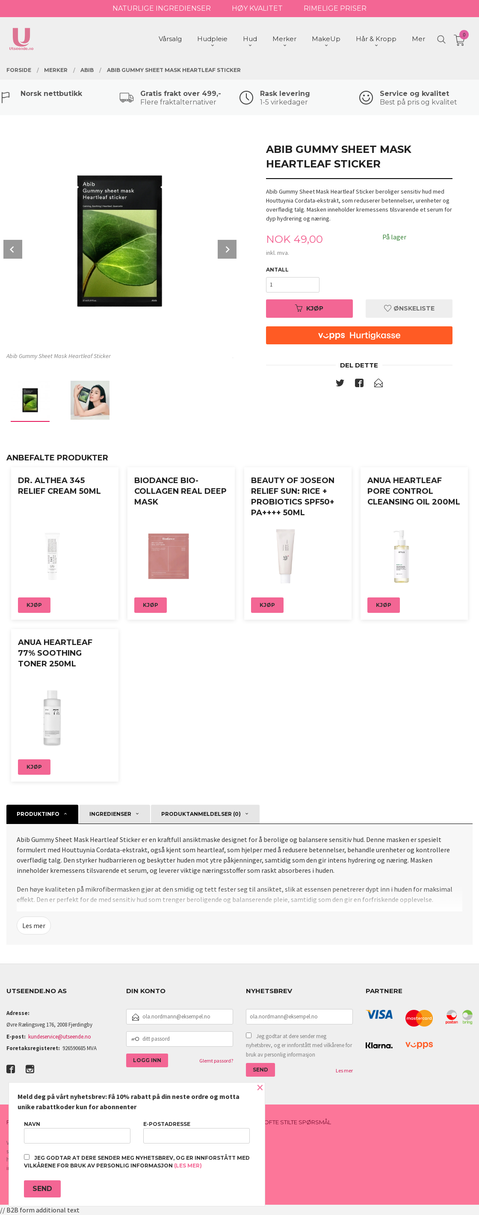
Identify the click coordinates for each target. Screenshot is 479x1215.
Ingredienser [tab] (110, 814)
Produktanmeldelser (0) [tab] (201, 814)
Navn (77, 1132)
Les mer (33, 925)
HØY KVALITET (257, 8)
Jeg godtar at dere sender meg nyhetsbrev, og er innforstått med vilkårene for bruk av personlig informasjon (299, 1045)
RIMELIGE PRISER (335, 8)
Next (227, 249)
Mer (418, 39)
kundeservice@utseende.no (59, 1036)
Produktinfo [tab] (38, 814)
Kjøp (309, 308)
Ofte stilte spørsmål (297, 1122)
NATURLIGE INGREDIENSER (161, 8)
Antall (277, 269)
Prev (12, 249)
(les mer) (188, 1165)
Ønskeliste (409, 308)
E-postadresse (196, 1132)
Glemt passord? (216, 1060)
